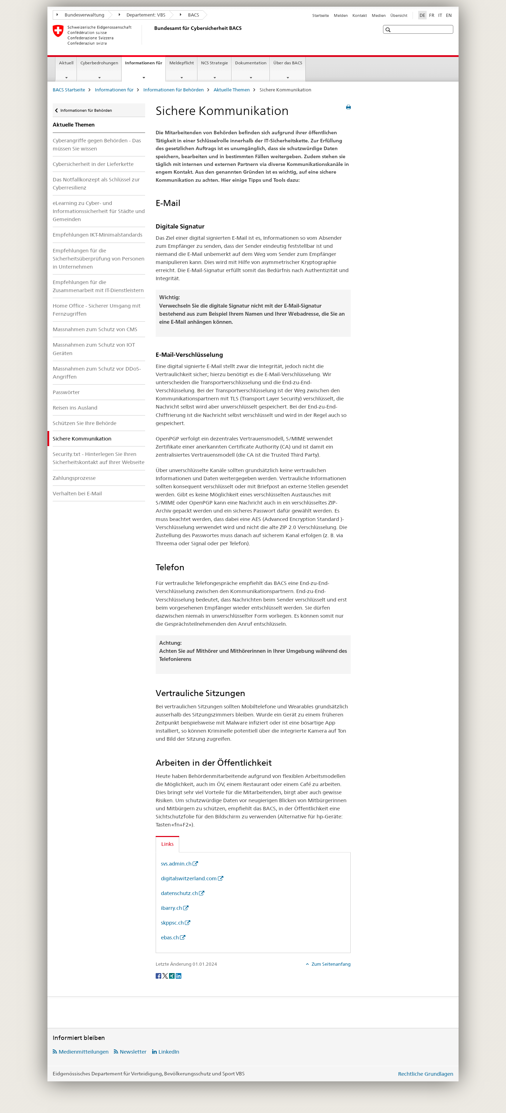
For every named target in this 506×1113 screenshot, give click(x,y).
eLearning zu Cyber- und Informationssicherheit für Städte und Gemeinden (99, 211)
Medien (379, 15)
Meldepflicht (181, 62)
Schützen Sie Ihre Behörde (84, 423)
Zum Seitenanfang (331, 964)
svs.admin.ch (176, 863)
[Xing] (172, 975)
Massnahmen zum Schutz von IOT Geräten (94, 348)
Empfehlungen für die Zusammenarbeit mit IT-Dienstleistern (98, 286)
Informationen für (145, 65)
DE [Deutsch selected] (422, 15)
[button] (389, 29)
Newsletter (133, 1051)
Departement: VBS (142, 15)
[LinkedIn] (178, 975)
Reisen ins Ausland (75, 407)
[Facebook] (159, 975)
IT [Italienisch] (440, 15)
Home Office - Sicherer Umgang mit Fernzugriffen (97, 309)
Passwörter (66, 392)
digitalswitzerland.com (189, 878)
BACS (189, 15)
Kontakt (359, 15)
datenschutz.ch (179, 893)
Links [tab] (167, 844)
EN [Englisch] (449, 15)
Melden (341, 15)
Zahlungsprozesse (74, 478)
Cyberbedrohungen (99, 62)
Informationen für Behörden (173, 89)
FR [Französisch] (431, 15)
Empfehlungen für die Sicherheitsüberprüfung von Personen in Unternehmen (98, 258)
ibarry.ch (171, 908)
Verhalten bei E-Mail (77, 493)
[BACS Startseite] (153, 35)
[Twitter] (165, 975)
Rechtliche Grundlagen (425, 1073)
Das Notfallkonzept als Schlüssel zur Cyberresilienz (96, 183)
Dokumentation (250, 62)
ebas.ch (170, 937)
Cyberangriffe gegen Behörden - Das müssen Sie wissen (97, 144)
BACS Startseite (69, 89)
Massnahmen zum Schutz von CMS (95, 329)
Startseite (320, 15)
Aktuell (66, 62)
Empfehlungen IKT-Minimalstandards (97, 234)
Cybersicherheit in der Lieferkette (93, 164)
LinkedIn (168, 1051)
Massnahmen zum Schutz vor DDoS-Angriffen (97, 372)
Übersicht (398, 15)
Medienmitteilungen (84, 1051)
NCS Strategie (214, 62)
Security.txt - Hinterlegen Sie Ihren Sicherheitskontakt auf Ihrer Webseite (98, 458)
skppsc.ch (172, 922)
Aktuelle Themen (232, 89)
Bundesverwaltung (80, 15)
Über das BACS (287, 62)
